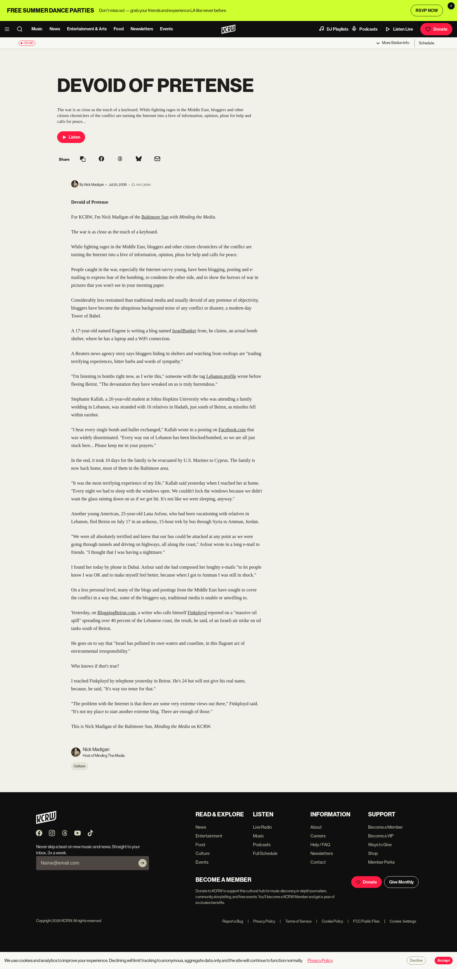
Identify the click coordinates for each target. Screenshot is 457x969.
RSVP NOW (427, 10)
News (55, 29)
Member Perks (381, 862)
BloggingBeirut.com (116, 612)
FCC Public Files (363, 921)
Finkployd (197, 612)
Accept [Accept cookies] (443, 960)
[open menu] (8, 29)
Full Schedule (265, 853)
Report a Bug (232, 921)
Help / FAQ (320, 844)
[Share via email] (157, 159)
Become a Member (385, 827)
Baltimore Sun (154, 216)
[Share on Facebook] (101, 159)
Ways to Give (380, 844)
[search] (21, 29)
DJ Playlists (333, 29)
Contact (318, 862)
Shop (373, 853)
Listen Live (399, 29)
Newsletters (142, 29)
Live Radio (262, 827)
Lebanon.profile (221, 376)
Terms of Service (296, 921)
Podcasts (364, 29)
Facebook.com (232, 429)
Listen (71, 137)
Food (119, 29)
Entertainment (209, 835)
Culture (79, 766)
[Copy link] (83, 159)
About (316, 827)
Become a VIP (380, 835)
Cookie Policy (329, 921)
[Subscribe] (142, 863)
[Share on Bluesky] (139, 159)
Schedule (426, 43)
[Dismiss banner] (451, 5)
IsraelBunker (184, 330)
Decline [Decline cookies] (416, 960)
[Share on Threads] (120, 159)
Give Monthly (401, 882)
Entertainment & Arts (87, 29)
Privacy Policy (261, 921)
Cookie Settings (403, 921)
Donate (436, 29)
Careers (318, 835)
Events (166, 29)
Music (37, 29)
